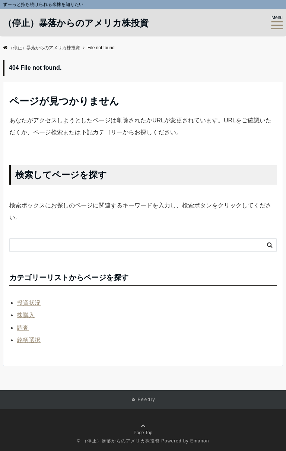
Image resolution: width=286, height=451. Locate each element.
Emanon (199, 441)
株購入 (26, 315)
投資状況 (29, 303)
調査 (23, 328)
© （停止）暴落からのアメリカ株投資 (118, 441)
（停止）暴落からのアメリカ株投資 (76, 23)
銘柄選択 (29, 340)
